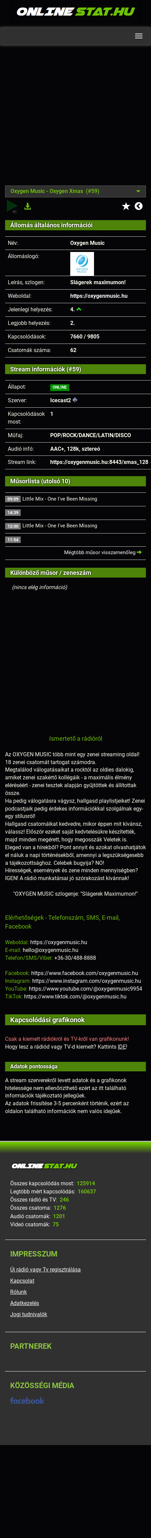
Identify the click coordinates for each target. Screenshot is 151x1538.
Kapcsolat (22, 1281)
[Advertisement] (63, 120)
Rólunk (18, 1292)
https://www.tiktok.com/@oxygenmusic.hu (75, 996)
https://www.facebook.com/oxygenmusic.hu (84, 973)
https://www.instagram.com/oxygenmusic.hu (86, 981)
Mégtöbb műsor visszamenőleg (103, 552)
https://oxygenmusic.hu (99, 296)
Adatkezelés (24, 1303)
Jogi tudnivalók (28, 1314)
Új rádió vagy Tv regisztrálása (45, 1269)
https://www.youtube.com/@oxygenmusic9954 (85, 989)
